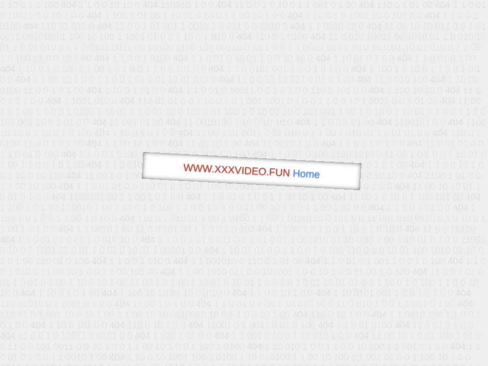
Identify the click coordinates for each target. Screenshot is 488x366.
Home (306, 173)
